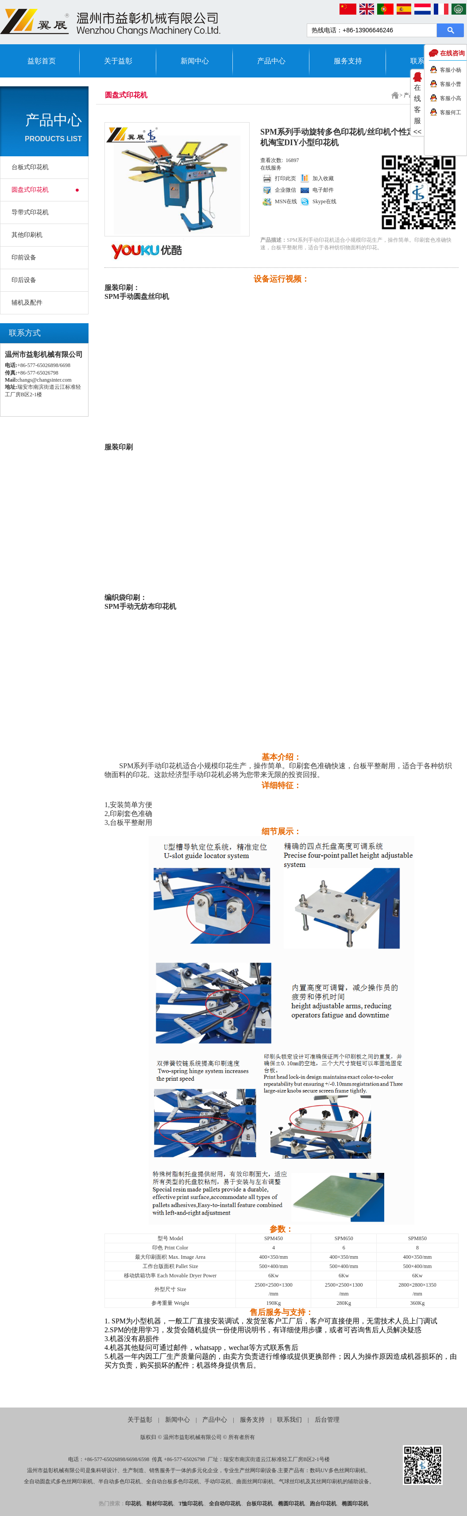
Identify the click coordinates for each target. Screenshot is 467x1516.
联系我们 (289, 1419)
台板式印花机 (30, 167)
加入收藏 (323, 178)
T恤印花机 (190, 1504)
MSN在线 (286, 201)
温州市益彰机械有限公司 (192, 1437)
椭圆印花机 (291, 1504)
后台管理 (327, 1419)
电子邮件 (323, 190)
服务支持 (348, 61)
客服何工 (450, 112)
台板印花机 (259, 1504)
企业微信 (285, 190)
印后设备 (24, 280)
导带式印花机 (30, 212)
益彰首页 (41, 61)
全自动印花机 (225, 1504)
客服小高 (450, 98)
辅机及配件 (27, 302)
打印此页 (285, 178)
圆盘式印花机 (30, 189)
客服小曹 (450, 84)
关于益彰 (118, 61)
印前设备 (24, 257)
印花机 (133, 1504)
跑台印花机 (323, 1504)
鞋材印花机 (160, 1504)
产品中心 (271, 61)
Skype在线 (324, 201)
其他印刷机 (27, 235)
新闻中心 (195, 61)
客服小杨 (450, 70)
